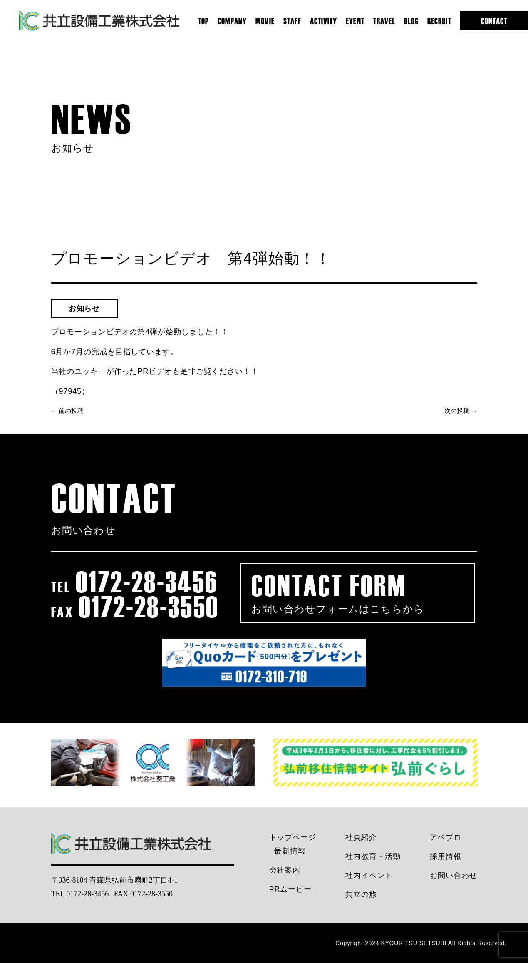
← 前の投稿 (67, 411)
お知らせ (84, 308)
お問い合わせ (453, 875)
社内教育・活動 (372, 856)
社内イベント (368, 875)
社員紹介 (361, 837)
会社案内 (285, 870)
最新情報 (290, 851)
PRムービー (290, 889)
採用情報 (445, 856)
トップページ (292, 837)
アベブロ (445, 837)
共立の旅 (361, 894)
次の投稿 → (460, 411)
